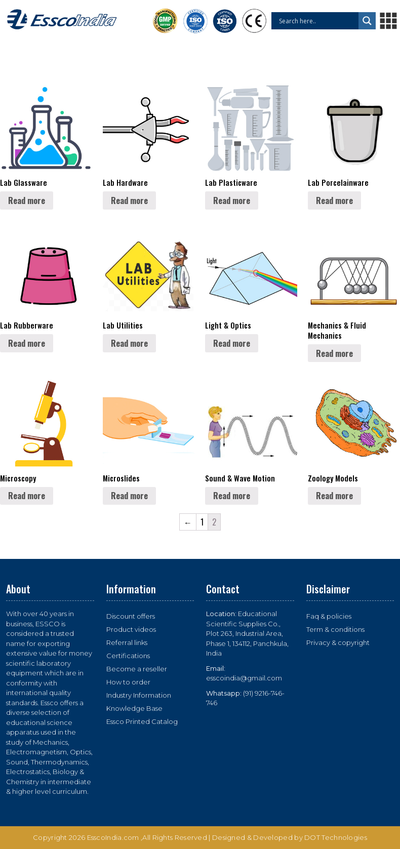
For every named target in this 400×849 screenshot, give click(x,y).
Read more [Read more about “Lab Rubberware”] (26, 343)
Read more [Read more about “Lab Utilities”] (129, 343)
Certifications (128, 656)
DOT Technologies (335, 837)
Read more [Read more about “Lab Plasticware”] (231, 200)
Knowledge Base (134, 708)
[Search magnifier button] (367, 20)
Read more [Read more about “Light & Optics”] (231, 343)
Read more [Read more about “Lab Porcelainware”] (334, 200)
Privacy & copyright (338, 642)
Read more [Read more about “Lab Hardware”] (129, 200)
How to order (128, 682)
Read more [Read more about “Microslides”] (129, 496)
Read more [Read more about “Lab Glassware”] (26, 200)
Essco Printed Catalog (142, 721)
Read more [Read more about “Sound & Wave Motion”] (231, 496)
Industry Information (138, 695)
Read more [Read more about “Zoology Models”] (334, 496)
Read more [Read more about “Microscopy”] (26, 496)
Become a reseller (136, 669)
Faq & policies (328, 616)
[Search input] (317, 20)
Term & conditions (335, 629)
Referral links (126, 642)
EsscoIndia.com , (115, 837)
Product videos (131, 629)
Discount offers (130, 616)
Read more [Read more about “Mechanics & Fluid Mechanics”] (334, 353)
